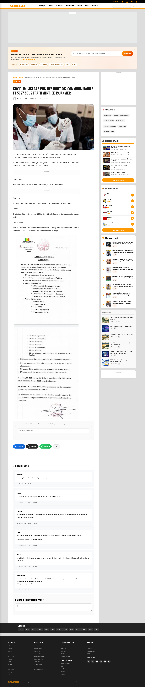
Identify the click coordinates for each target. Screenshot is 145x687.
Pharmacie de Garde (39, 656)
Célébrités (61, 6)
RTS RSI (63, 674)
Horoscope (37, 661)
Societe (10, 648)
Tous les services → (39, 669)
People (10, 659)
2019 (65, 629)
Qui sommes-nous (92, 646)
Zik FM (62, 669)
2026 (21, 629)
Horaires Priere (38, 654)
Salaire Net (37, 651)
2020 (58, 629)
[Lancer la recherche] (133, 6)
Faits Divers (11, 669)
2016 (84, 629)
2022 (46, 629)
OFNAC (74, 64)
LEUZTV (63, 654)
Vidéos (82, 6)
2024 (33, 629)
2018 (71, 629)
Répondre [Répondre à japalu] (35, 502)
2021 (52, 629)
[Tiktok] (136, 2)
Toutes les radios (118, 230)
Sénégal (17, 81)
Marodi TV (63, 648)
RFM (62, 666)
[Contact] (114, 2)
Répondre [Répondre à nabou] (35, 566)
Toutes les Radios (65, 663)
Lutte (9, 667)
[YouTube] (132, 2)
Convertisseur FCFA (39, 646)
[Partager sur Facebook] (19, 446)
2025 (27, 629)
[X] (92, 661)
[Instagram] (100, 661)
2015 (90, 629)
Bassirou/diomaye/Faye (56, 64)
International (72, 6)
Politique (44, 6)
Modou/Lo (34, 64)
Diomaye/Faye (24, 64)
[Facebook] (122, 2)
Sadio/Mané (43, 64)
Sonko (67, 64)
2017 (77, 629)
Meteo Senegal (38, 648)
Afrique (10, 675)
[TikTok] (109, 661)
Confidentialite (91, 651)
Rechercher (127, 53)
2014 (96, 629)
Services (98, 6)
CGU (88, 654)
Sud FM (63, 671)
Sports (89, 6)
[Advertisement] (72, 28)
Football (10, 664)
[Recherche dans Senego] (102, 53)
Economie (10, 654)
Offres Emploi (38, 664)
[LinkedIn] (105, 661)
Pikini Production (65, 656)
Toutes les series (118, 180)
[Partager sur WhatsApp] (45, 446)
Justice (52, 6)
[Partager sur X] (32, 446)
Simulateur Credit (39, 667)
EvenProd (63, 651)
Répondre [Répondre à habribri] (35, 523)
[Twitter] (127, 2)
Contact (89, 648)
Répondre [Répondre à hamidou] (35, 484)
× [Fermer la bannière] (134, 49)
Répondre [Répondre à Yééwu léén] (35, 590)
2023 (40, 629)
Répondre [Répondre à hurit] (35, 545)
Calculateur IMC (38, 659)
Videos (10, 672)
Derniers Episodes (65, 646)
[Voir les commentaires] (56, 446)
